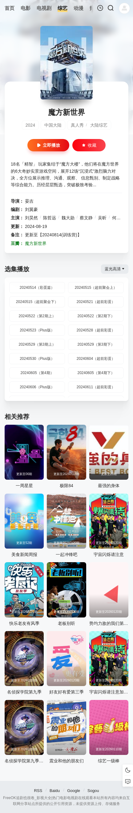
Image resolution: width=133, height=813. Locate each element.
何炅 (116, 217)
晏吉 (29, 201)
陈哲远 (49, 217)
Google (73, 790)
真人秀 (77, 125)
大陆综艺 (98, 125)
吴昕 (102, 217)
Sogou (93, 790)
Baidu (55, 790)
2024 (30, 125)
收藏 (89, 145)
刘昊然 (31, 217)
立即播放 (48, 145)
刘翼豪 (31, 209)
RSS (38, 790)
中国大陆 (53, 125)
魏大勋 (68, 217)
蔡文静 (86, 217)
